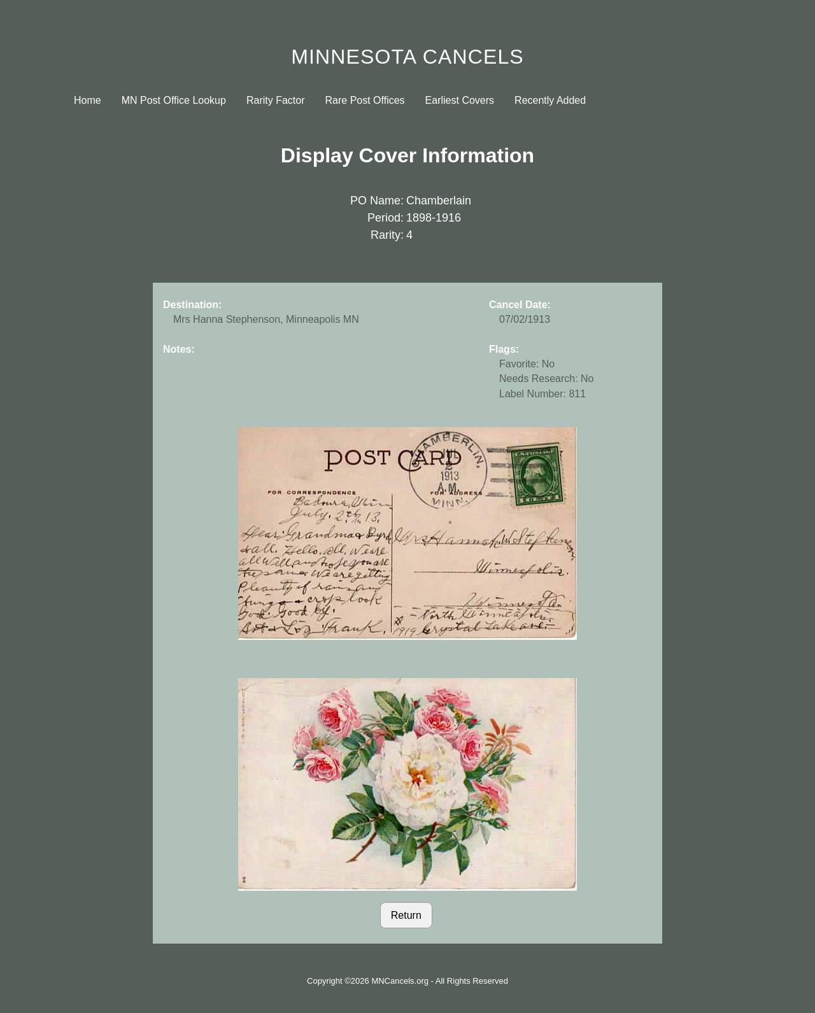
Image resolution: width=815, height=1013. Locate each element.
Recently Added (550, 100)
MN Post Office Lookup (174, 100)
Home (87, 100)
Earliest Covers (459, 100)
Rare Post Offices (365, 100)
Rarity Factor (275, 100)
